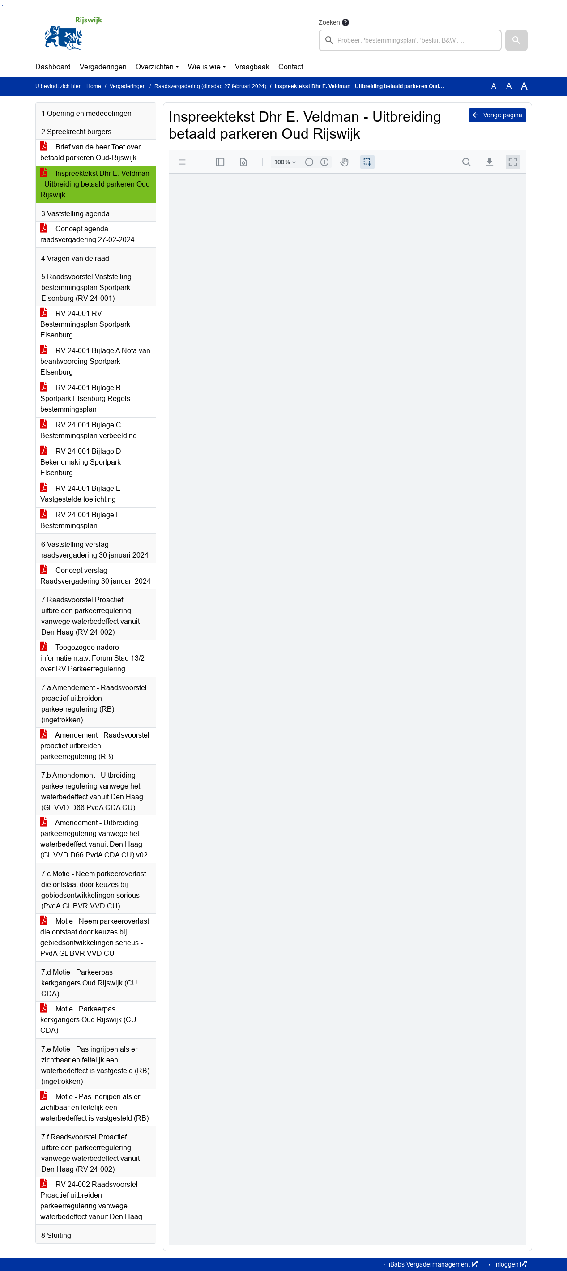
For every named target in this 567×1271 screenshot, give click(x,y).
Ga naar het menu (2, 5)
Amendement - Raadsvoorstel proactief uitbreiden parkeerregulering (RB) (94, 745)
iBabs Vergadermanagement (432, 1264)
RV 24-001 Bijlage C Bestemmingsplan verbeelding (88, 430)
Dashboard (53, 67)
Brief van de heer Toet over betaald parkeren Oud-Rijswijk (90, 152)
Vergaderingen (103, 67)
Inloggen (509, 1264)
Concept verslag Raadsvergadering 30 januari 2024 (95, 576)
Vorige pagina (497, 115)
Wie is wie (204, 67)
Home (93, 86)
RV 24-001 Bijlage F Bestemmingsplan (80, 520)
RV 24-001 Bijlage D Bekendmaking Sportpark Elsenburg (80, 462)
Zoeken (329, 22)
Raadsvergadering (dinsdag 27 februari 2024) (210, 86)
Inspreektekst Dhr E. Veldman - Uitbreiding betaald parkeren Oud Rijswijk (95, 184)
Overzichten (155, 67)
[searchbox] (410, 40)
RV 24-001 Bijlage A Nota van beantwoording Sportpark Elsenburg (95, 361)
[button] (516, 40)
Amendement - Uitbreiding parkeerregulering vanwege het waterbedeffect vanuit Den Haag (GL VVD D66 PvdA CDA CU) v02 (94, 839)
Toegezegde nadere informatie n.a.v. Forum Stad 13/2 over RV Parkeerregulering (92, 658)
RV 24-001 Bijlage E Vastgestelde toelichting (80, 494)
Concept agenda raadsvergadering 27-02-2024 (87, 234)
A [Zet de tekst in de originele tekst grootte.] (493, 86)
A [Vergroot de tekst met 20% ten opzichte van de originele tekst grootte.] (509, 86)
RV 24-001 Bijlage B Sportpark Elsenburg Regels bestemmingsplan (85, 398)
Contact (290, 67)
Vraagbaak (252, 67)
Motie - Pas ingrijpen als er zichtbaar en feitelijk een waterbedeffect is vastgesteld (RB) (94, 1107)
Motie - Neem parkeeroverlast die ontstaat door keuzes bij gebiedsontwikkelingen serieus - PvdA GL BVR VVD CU (94, 937)
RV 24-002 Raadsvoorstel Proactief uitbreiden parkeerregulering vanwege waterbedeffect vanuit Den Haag (91, 1200)
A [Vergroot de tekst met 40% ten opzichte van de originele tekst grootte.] (524, 86)
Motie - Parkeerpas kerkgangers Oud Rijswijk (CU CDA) (88, 1019)
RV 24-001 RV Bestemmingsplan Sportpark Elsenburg (85, 324)
